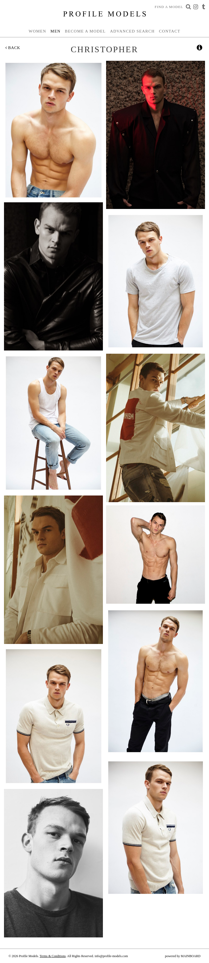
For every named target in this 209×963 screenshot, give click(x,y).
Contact (169, 31)
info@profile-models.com (111, 956)
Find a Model (169, 7)
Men (55, 31)
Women (37, 31)
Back (12, 48)
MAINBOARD (190, 956)
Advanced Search (132, 31)
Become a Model (85, 31)
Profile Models (104, 14)
